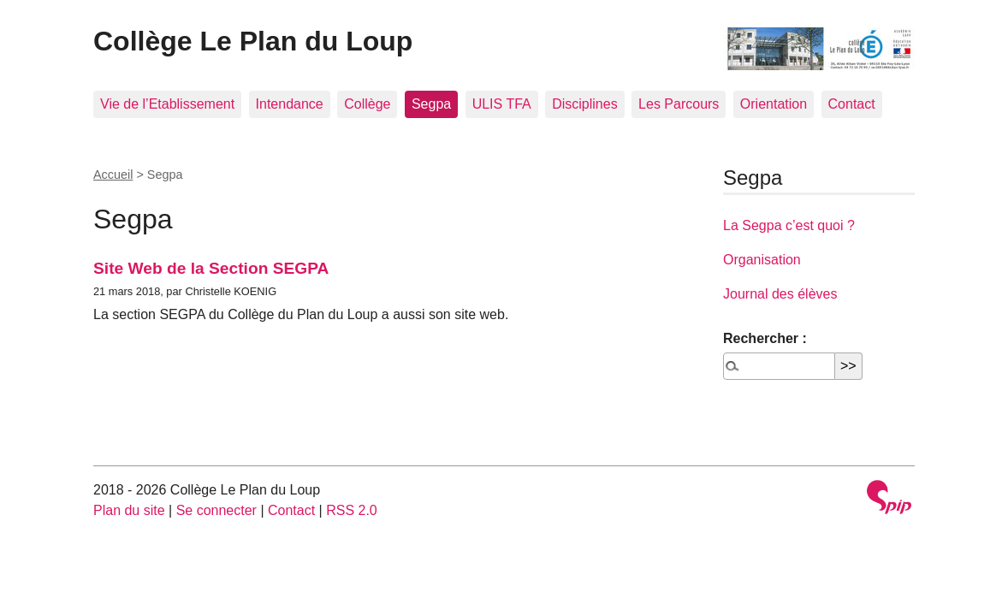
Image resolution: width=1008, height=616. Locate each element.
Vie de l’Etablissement (167, 104)
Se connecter (216, 510)
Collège (367, 104)
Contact (851, 104)
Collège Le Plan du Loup (252, 41)
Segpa (431, 104)
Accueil (113, 174)
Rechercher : (765, 338)
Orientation (773, 104)
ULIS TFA (501, 104)
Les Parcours (678, 104)
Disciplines (584, 104)
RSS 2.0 (351, 510)
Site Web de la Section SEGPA (211, 268)
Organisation (762, 259)
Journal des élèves (780, 294)
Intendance (289, 104)
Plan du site (129, 510)
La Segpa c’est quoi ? (789, 225)
